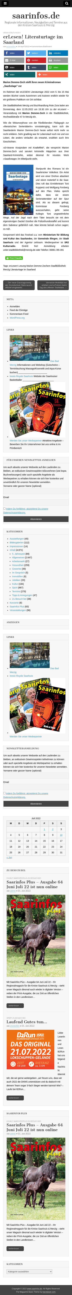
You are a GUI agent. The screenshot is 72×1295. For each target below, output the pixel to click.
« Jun (9, 857)
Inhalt (12, 550)
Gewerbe (16, 569)
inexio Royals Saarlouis (21, 376)
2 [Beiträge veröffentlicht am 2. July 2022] (52, 829)
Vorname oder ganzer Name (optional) (22, 486)
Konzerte (14, 602)
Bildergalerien (16, 542)
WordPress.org (17, 318)
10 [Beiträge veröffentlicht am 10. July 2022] (61, 835)
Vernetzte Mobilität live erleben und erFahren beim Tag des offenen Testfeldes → (53, 285)
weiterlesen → (15, 1005)
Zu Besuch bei (19, 599)
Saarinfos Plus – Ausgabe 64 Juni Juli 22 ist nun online (35, 884)
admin (13, 890)
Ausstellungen (17, 538)
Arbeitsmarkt (18, 561)
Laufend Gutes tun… (27, 1021)
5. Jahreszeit (18, 554)
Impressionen (16, 546)
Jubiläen (16, 580)
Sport (14, 587)
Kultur (15, 584)
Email (6, 497)
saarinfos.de (36, 16)
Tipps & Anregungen (22, 595)
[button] (14, 53)
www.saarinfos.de (34, 1289)
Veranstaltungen (12, 33)
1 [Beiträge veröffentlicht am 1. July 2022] (44, 829)
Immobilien (17, 576)
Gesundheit (18, 565)
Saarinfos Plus (17, 606)
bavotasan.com (49, 1292)
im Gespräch (18, 572)
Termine (16, 591)
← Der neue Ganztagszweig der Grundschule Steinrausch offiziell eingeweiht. (18, 285)
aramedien (11, 46)
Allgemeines (18, 557)
